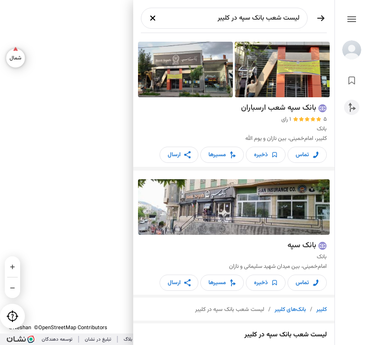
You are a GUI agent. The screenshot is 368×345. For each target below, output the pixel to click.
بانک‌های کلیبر (290, 309)
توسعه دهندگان (57, 339)
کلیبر (321, 309)
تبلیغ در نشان (98, 339)
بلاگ (128, 339)
